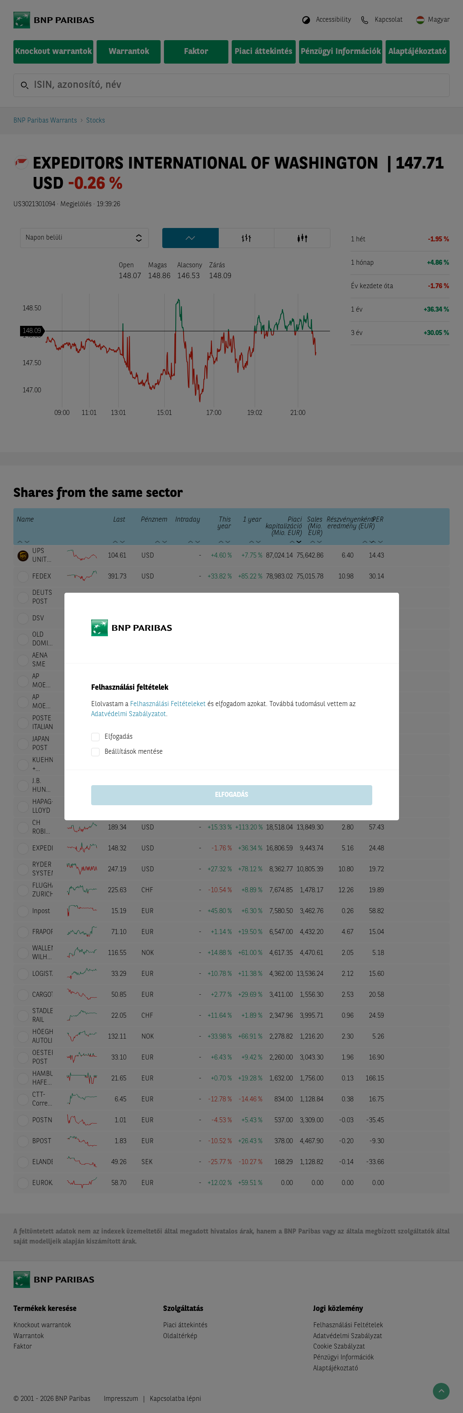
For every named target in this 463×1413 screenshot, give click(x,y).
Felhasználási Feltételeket (168, 704)
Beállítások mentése (134, 752)
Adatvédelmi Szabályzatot (128, 714)
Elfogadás (119, 737)
